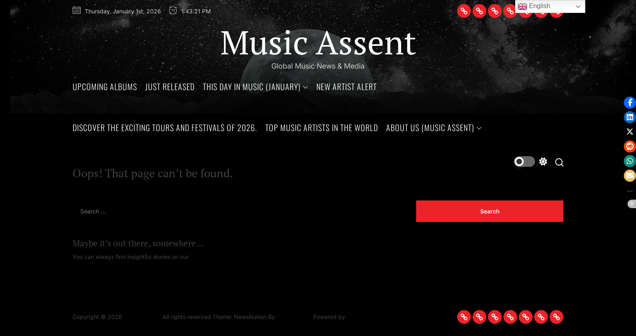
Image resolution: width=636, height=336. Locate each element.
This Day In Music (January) (255, 86)
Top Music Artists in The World (321, 127)
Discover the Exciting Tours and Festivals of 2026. (165, 127)
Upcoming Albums (105, 86)
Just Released (170, 86)
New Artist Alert (346, 86)
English (534, 6)
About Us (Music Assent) (434, 127)
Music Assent (318, 42)
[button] (630, 191)
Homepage (204, 256)
